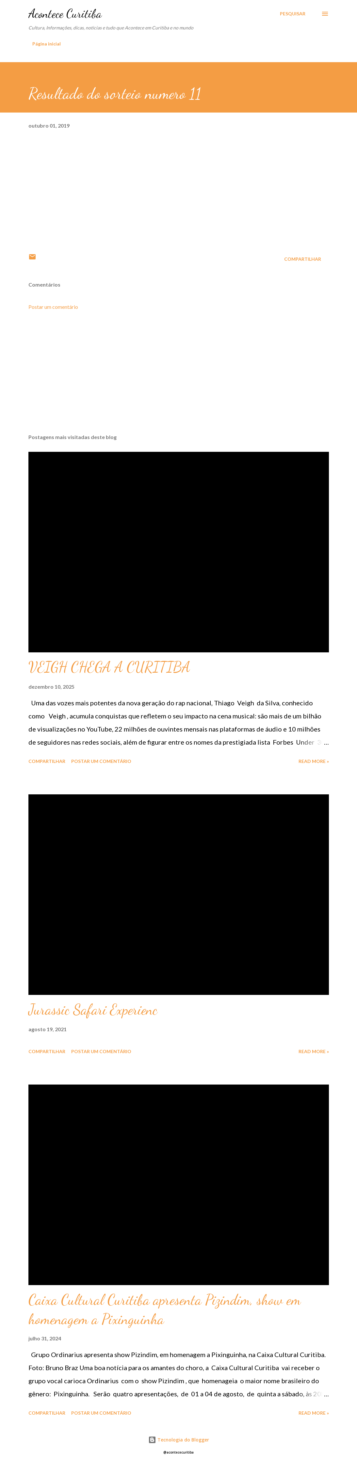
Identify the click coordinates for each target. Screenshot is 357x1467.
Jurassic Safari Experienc (92, 1009)
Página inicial (46, 43)
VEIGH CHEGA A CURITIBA (109, 667)
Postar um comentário (53, 307)
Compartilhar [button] (302, 259)
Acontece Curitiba (65, 14)
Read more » (314, 761)
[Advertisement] (178, 377)
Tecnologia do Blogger (178, 1440)
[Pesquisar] (292, 14)
